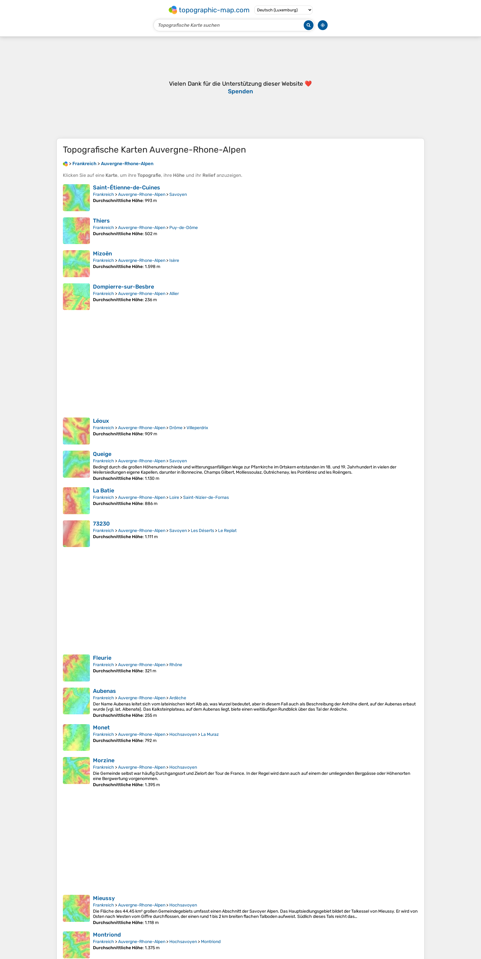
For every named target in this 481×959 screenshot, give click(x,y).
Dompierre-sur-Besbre (123, 296)
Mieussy (104, 907)
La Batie (103, 499)
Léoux (101, 430)
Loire (174, 506)
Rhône (175, 674)
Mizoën (102, 262)
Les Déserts (202, 539)
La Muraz (210, 743)
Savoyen (178, 203)
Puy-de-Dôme (183, 236)
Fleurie (102, 667)
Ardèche (177, 707)
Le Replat (227, 539)
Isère (174, 269)
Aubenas (104, 700)
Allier (174, 302)
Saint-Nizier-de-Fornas (206, 506)
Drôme (176, 437)
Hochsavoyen (183, 743)
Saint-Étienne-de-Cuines (126, 196)
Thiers (101, 230)
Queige (102, 463)
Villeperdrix (197, 437)
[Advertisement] (240, 92)
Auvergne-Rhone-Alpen (141, 203)
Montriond (107, 944)
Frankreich (103, 203)
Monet (101, 736)
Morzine (103, 769)
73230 (101, 533)
